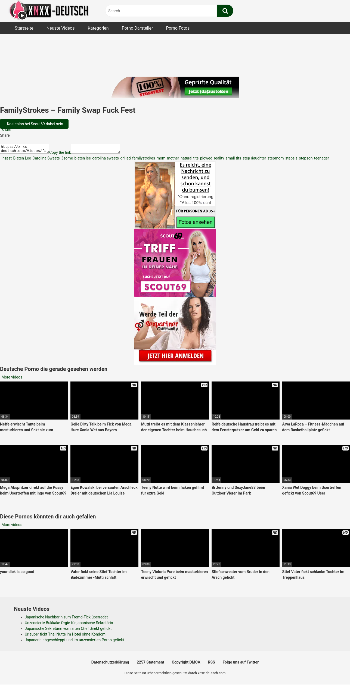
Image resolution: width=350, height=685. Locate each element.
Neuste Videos (61, 28)
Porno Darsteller (137, 28)
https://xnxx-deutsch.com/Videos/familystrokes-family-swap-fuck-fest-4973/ (27, 149)
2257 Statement (150, 664)
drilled (125, 160)
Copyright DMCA (186, 664)
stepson (305, 160)
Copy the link (65, 154)
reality (218, 160)
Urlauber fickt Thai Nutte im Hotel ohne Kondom (65, 636)
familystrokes (143, 160)
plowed (205, 160)
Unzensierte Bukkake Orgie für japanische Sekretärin (69, 624)
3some (66, 160)
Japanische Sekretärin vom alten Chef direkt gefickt (68, 630)
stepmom (275, 160)
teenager (321, 160)
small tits (233, 160)
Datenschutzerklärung (110, 664)
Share (6, 129)
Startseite (24, 28)
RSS (211, 664)
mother (172, 160)
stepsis (290, 160)
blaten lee (82, 160)
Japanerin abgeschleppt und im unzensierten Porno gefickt (74, 641)
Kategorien (98, 28)
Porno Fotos (178, 28)
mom (160, 160)
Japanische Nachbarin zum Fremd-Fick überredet (66, 619)
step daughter (254, 160)
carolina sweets (105, 160)
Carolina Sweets (46, 160)
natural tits (189, 160)
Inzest (6, 160)
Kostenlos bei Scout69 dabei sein (34, 124)
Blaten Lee (21, 160)
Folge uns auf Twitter (241, 664)
